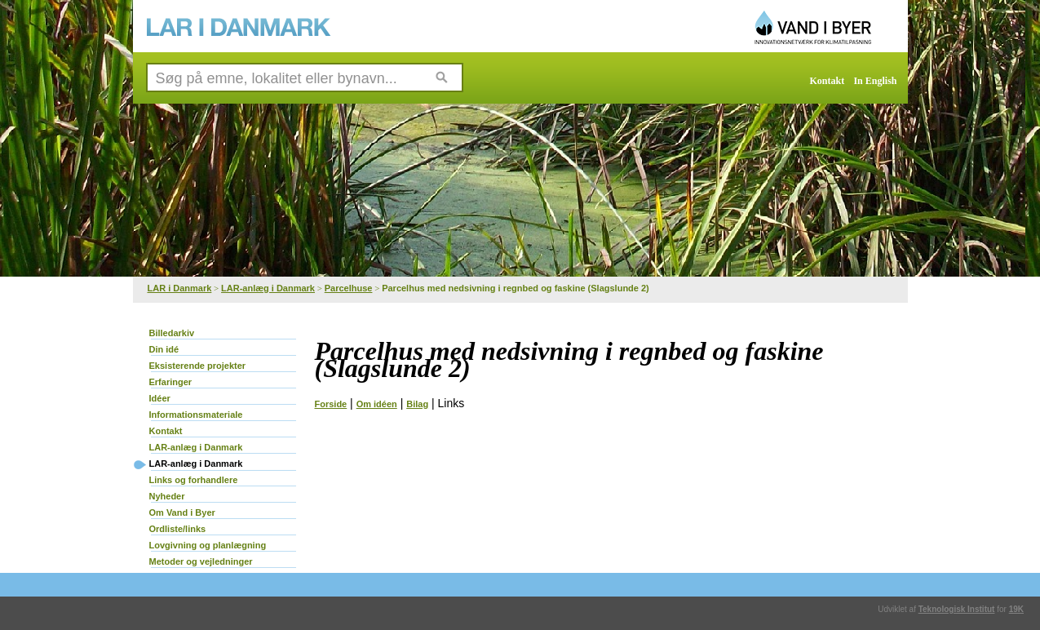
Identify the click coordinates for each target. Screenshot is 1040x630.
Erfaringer (171, 382)
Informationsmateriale (196, 414)
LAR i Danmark (180, 288)
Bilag (417, 404)
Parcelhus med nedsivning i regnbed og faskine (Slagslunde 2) (515, 288)
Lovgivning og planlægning (208, 545)
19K (1016, 609)
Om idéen (376, 404)
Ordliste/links (177, 529)
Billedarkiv (172, 333)
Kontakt (827, 81)
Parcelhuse (349, 288)
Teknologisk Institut (956, 609)
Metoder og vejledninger (201, 561)
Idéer (159, 398)
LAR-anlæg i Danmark (268, 288)
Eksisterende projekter (197, 365)
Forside (331, 404)
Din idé (164, 349)
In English (874, 81)
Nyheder (167, 496)
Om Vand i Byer (182, 512)
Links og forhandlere (193, 480)
